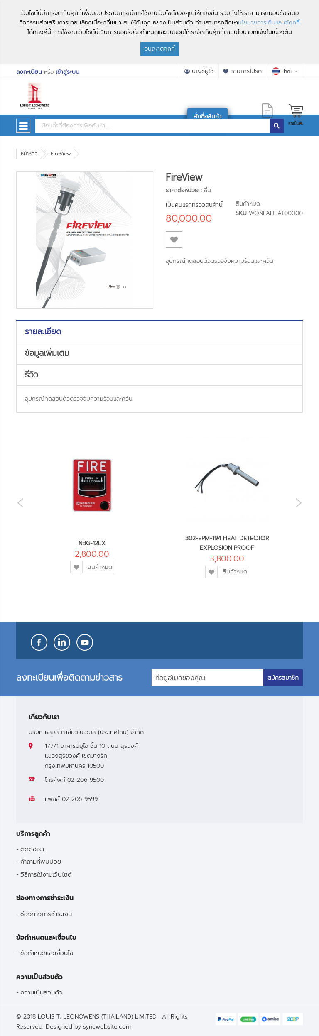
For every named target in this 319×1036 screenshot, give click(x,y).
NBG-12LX (92, 543)
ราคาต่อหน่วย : (184, 190)
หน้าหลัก (29, 153)
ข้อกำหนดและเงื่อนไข (47, 953)
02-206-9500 (85, 780)
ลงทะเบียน (29, 72)
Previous (18, 503)
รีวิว (31, 375)
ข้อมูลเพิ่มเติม (47, 353)
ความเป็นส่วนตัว (41, 992)
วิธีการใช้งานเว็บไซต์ (46, 874)
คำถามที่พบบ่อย (40, 861)
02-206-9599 (80, 799)
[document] (159, 32)
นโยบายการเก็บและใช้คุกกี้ (269, 22)
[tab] (159, 332)
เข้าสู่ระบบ (67, 72)
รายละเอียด (43, 332)
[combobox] (152, 126)
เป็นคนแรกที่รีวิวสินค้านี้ (194, 205)
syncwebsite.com (107, 1026)
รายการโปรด (246, 71)
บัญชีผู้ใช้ (202, 71)
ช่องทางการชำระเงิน (46, 913)
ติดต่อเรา (32, 849)
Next (301, 502)
